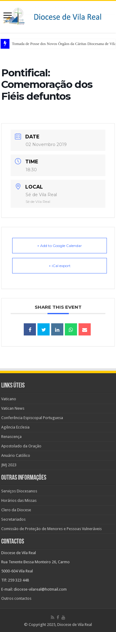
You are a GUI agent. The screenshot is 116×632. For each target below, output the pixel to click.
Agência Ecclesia (15, 427)
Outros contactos (16, 598)
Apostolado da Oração (21, 446)
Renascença (11, 436)
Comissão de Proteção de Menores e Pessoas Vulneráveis (51, 528)
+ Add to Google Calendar (59, 245)
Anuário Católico (15, 455)
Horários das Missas (19, 500)
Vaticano (8, 399)
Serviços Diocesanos (19, 491)
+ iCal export (60, 265)
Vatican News (12, 408)
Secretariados (13, 519)
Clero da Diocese (16, 510)
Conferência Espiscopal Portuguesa (32, 417)
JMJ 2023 (8, 465)
